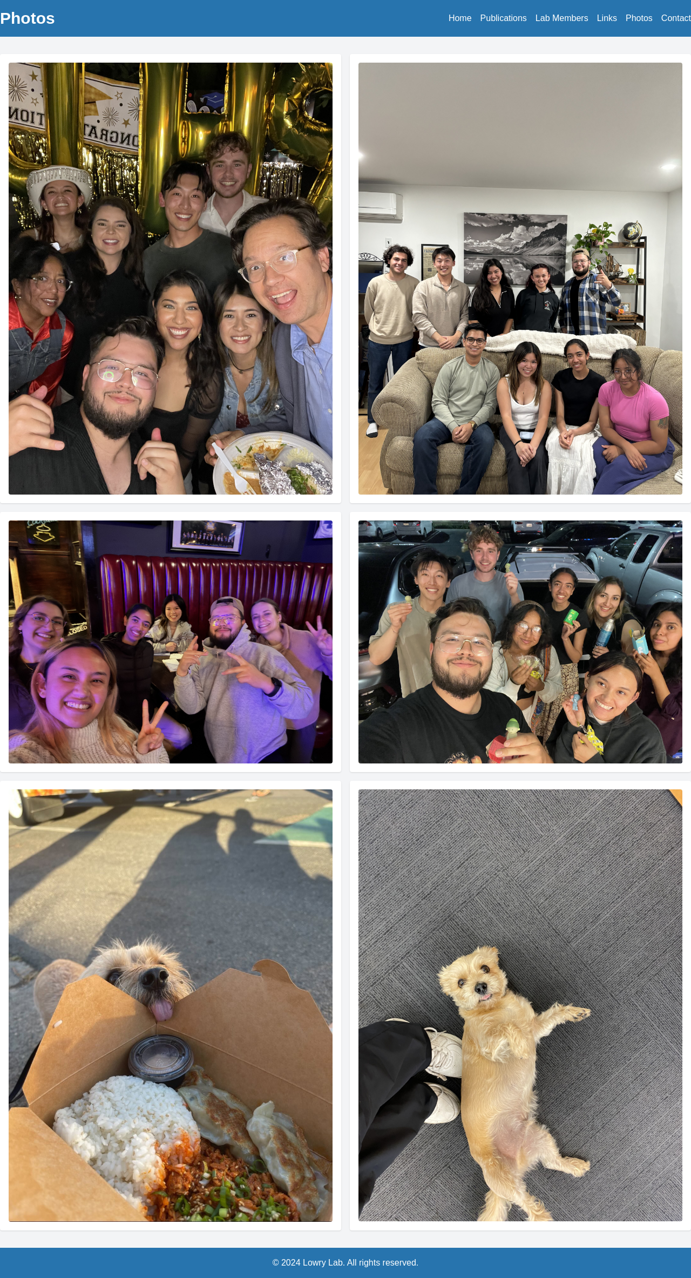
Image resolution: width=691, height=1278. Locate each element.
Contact (676, 18)
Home (460, 18)
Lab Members (562, 18)
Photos (639, 18)
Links (607, 18)
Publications (503, 18)
